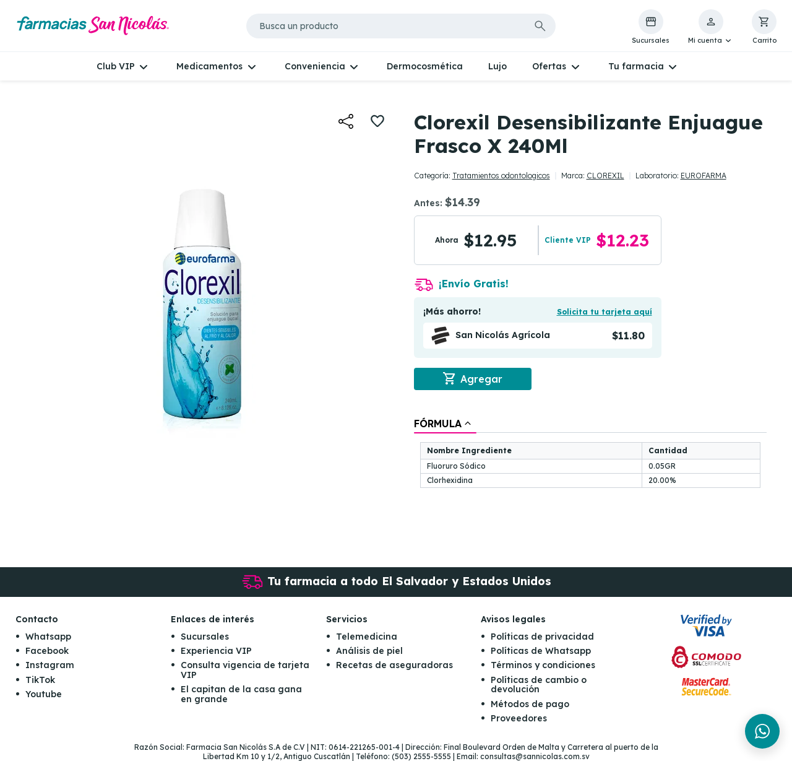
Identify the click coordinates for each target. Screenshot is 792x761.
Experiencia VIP (216, 650)
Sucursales (205, 636)
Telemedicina (366, 636)
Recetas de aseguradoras (394, 665)
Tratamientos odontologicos (501, 175)
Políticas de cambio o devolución (539, 684)
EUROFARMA (703, 175)
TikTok (40, 679)
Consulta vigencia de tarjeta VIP (245, 669)
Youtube (43, 694)
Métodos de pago (530, 704)
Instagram (49, 665)
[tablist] (590, 454)
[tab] (445, 423)
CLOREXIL (605, 175)
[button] (710, 27)
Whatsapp (48, 636)
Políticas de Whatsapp (541, 650)
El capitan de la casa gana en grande (241, 694)
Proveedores (519, 718)
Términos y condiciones (543, 665)
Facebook (47, 650)
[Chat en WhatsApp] (762, 731)
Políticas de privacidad (542, 636)
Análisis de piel (369, 650)
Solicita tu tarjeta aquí (604, 311)
